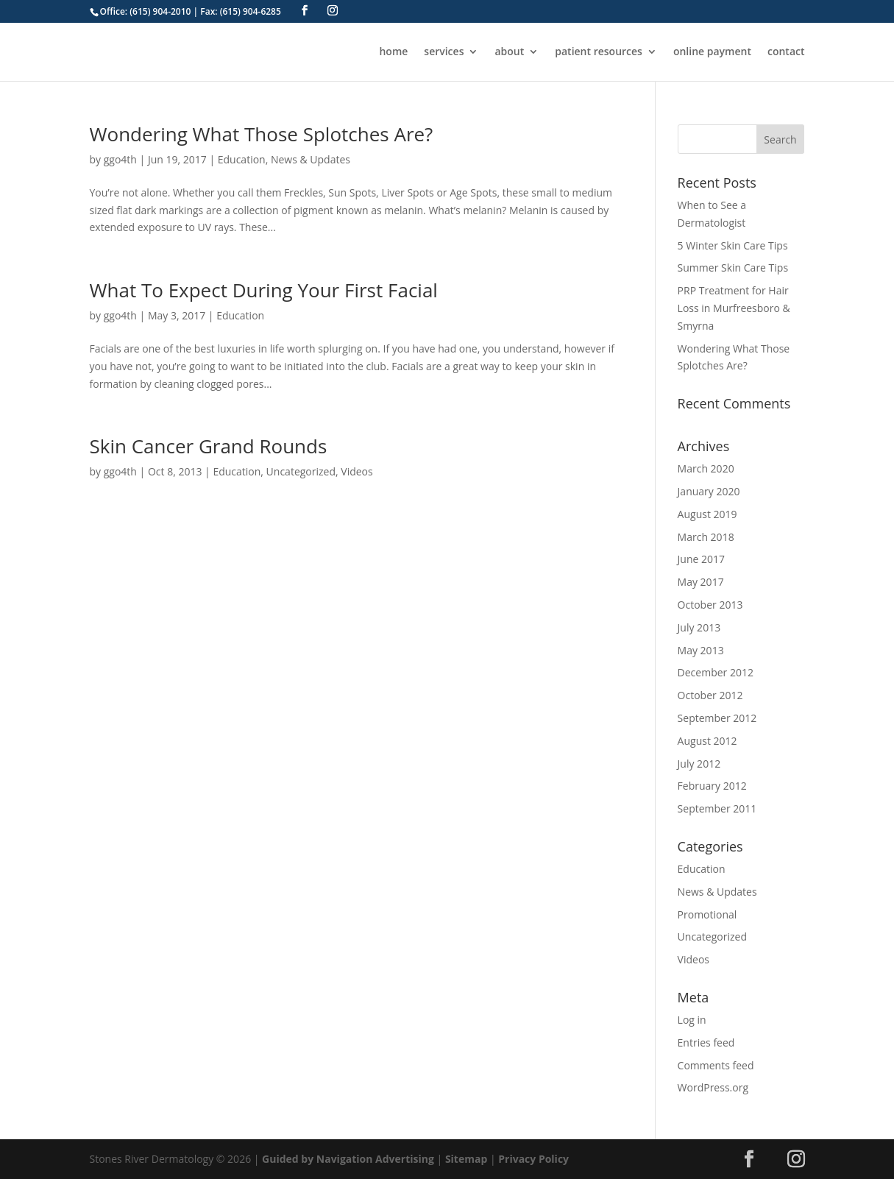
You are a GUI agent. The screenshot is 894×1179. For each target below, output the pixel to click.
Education (242, 159)
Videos (356, 471)
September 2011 (717, 808)
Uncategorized (301, 471)
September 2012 (717, 718)
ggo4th (120, 159)
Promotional (707, 914)
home (393, 52)
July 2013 (699, 627)
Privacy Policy (533, 1159)
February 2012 (712, 786)
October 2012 (710, 695)
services (444, 52)
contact (786, 52)
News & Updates (310, 159)
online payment (712, 52)
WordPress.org (713, 1087)
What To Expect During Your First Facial (264, 290)
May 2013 (701, 650)
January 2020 (709, 491)
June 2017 (701, 559)
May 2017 (701, 582)
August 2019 (707, 514)
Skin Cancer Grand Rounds (208, 446)
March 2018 (706, 537)
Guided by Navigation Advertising (348, 1159)
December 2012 (715, 672)
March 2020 (706, 468)
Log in (692, 1020)
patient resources (598, 52)
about (509, 52)
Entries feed (706, 1042)
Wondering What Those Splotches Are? (261, 134)
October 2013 (710, 605)
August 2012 (707, 741)
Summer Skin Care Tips (733, 268)
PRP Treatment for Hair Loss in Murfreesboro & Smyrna (734, 308)
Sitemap (466, 1159)
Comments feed (716, 1065)
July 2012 (699, 764)
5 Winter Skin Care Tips (733, 245)
